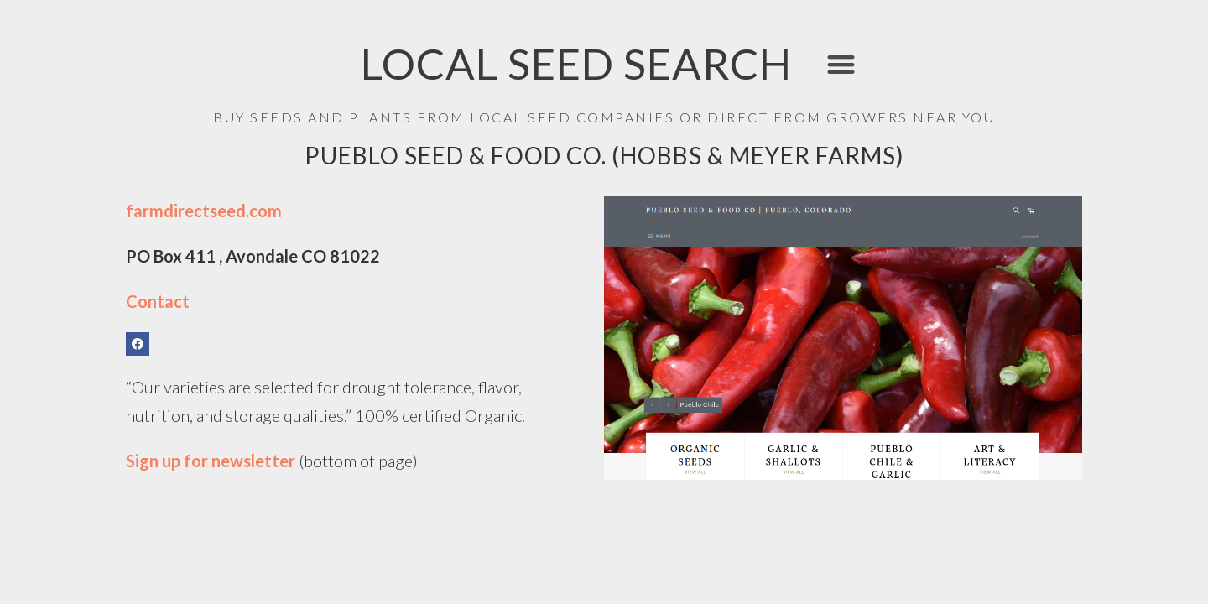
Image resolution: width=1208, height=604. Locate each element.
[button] (841, 64)
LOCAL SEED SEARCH (576, 63)
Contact (158, 301)
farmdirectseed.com (204, 210)
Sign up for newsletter (212, 460)
